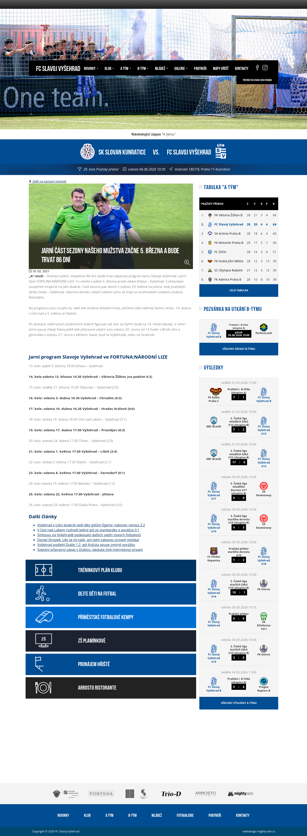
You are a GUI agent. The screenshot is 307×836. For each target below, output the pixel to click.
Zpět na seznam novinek (47, 181)
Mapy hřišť (221, 68)
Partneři (200, 68)
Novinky (91, 68)
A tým (125, 68)
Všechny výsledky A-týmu (239, 703)
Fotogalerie (185, 815)
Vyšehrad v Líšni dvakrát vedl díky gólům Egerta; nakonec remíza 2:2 (91, 525)
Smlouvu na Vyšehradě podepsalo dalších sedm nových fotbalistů (89, 535)
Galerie (181, 68)
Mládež (161, 68)
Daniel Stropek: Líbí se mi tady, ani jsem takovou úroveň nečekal (88, 539)
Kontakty (241, 68)
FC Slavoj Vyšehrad (58, 67)
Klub (109, 68)
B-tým (143, 68)
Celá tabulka (238, 290)
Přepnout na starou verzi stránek (257, 80)
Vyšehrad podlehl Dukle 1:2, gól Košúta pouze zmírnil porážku (86, 544)
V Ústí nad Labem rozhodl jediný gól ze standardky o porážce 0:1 (88, 530)
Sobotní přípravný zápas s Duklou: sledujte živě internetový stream (90, 549)
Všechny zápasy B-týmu (238, 349)
